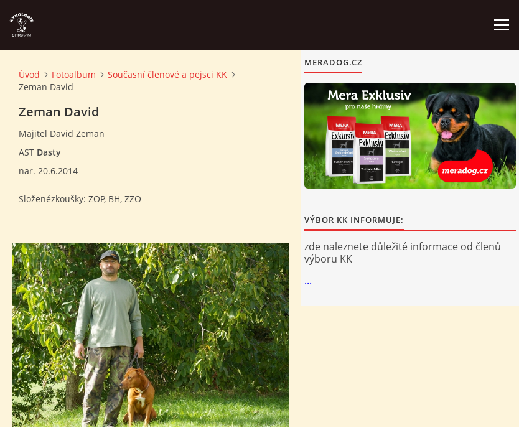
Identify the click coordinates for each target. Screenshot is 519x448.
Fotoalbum (74, 74)
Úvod (29, 74)
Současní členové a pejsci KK (167, 74)
